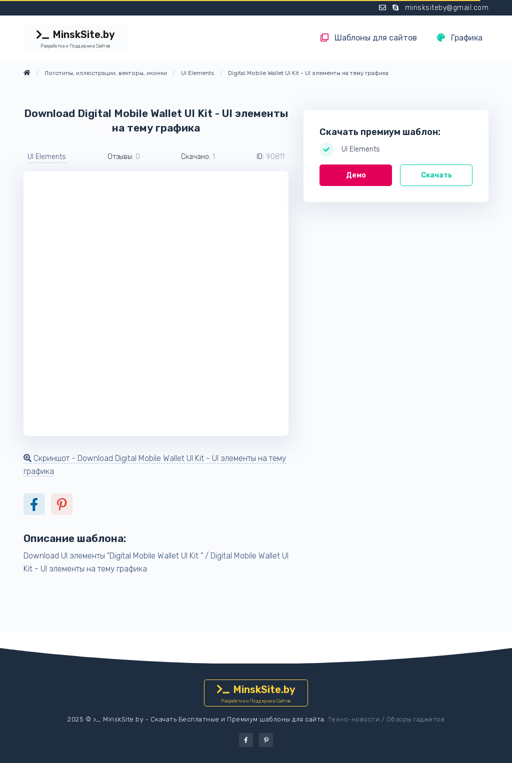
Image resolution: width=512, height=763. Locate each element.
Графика (459, 37)
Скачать (436, 175)
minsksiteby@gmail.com (447, 8)
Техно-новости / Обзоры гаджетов (386, 719)
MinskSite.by (75, 39)
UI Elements (47, 156)
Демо (356, 175)
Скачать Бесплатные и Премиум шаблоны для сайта (237, 719)
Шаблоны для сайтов (368, 37)
